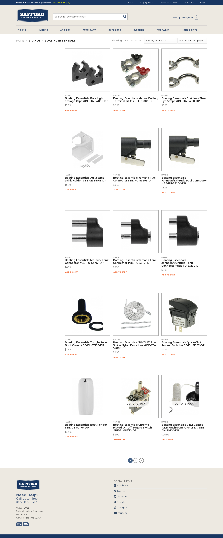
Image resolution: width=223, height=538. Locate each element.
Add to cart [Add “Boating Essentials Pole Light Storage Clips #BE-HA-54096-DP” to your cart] (72, 110)
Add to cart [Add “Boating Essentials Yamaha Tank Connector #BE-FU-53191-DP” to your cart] (120, 272)
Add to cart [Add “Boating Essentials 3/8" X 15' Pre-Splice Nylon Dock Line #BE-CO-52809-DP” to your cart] (120, 357)
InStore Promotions (169, 2)
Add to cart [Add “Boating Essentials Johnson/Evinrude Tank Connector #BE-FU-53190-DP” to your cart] (168, 275)
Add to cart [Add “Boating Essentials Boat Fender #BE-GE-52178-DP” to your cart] (72, 437)
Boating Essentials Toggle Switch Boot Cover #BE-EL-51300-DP (87, 344)
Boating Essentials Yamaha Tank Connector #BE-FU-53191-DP (134, 262)
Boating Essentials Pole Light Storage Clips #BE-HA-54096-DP (86, 100)
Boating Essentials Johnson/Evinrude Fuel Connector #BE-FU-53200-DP (184, 180)
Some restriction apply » (61, 3)
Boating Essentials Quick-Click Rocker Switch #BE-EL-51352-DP (183, 344)
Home (130, 2)
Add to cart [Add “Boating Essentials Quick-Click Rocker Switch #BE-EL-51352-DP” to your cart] (168, 354)
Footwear (163, 30)
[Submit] (126, 15)
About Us (189, 2)
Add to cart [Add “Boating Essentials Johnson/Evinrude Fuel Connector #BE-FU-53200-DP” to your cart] (168, 193)
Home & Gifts (189, 30)
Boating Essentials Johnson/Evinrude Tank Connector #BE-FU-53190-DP (180, 263)
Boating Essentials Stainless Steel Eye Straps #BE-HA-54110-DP (183, 100)
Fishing (22, 30)
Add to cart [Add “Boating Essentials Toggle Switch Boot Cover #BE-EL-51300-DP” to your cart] (72, 354)
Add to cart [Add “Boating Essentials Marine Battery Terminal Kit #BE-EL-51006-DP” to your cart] (120, 110)
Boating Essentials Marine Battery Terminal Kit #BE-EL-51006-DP (135, 100)
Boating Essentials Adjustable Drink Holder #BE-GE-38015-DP (85, 179)
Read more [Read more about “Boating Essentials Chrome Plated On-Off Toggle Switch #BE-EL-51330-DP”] (119, 440)
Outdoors (114, 30)
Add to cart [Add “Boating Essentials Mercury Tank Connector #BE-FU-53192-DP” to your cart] (72, 272)
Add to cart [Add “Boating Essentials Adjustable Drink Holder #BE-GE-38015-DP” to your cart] (72, 190)
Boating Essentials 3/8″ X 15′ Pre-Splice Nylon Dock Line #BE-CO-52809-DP (134, 345)
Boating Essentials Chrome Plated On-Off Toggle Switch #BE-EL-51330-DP (132, 428)
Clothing (138, 30)
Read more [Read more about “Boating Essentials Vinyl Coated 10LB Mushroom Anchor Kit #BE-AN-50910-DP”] (167, 440)
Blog (202, 2)
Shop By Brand (146, 2)
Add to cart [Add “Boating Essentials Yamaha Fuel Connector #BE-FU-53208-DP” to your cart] (120, 190)
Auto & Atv (89, 30)
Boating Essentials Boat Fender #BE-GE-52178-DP (86, 426)
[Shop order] (160, 41)
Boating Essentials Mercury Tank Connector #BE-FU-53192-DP (87, 262)
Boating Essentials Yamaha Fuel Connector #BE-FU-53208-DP (134, 179)
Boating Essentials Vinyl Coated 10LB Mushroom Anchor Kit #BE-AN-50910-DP (183, 428)
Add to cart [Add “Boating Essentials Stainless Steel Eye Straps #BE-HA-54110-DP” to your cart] (168, 110)
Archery (65, 30)
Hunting (43, 30)
